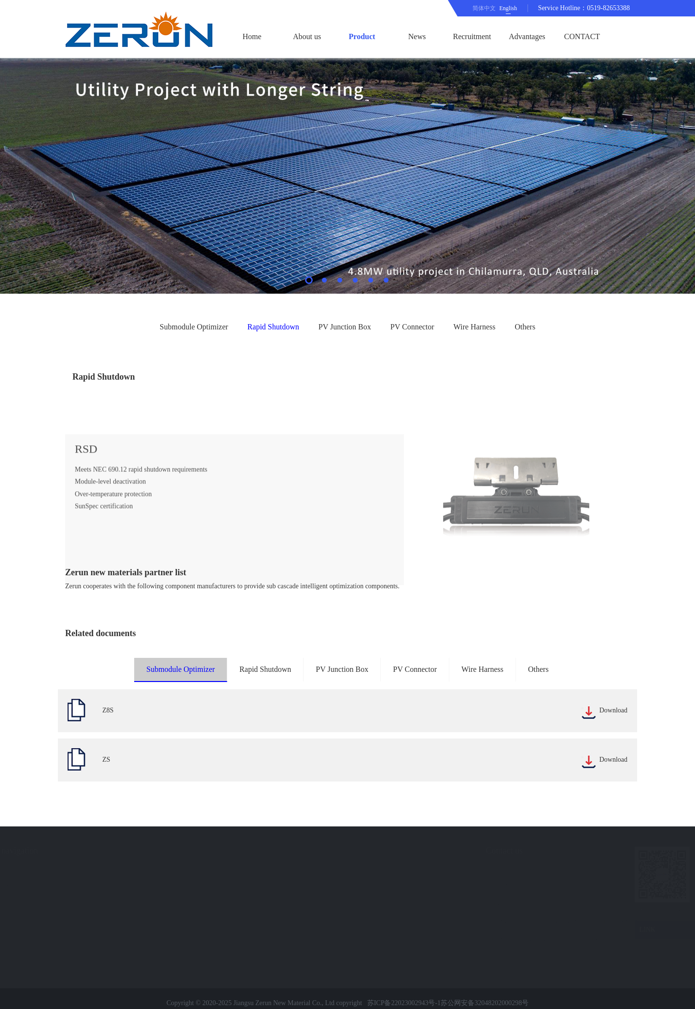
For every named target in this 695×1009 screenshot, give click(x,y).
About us (307, 36)
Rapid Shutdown (273, 327)
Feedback (51, 920)
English (508, 8)
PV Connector (412, 327)
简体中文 (484, 8)
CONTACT (582, 36)
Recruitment (472, 36)
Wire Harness (475, 327)
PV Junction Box (345, 327)
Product (362, 36)
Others (524, 327)
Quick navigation (68, 850)
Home (251, 36)
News (417, 36)
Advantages (527, 36)
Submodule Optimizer (194, 327)
